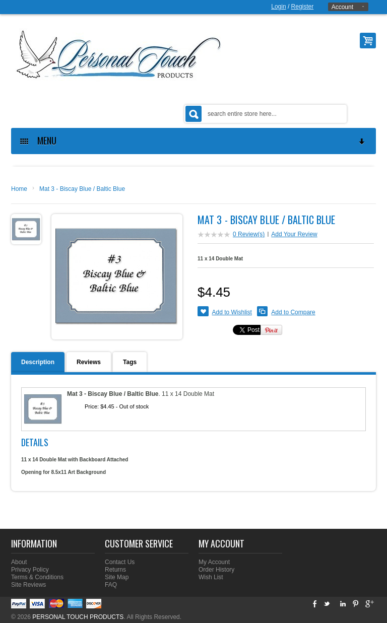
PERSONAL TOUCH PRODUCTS (77, 616)
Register (302, 6)
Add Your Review (294, 234)
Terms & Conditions (37, 577)
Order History (216, 569)
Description (37, 362)
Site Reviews (28, 584)
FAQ (111, 584)
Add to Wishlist (232, 312)
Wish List (211, 577)
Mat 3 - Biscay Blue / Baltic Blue (82, 188)
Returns (115, 569)
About (19, 562)
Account (342, 7)
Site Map (116, 577)
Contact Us (120, 562)
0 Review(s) (249, 234)
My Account (214, 562)
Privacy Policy (30, 569)
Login (278, 6)
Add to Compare (293, 312)
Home (19, 188)
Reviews (89, 362)
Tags (130, 362)
